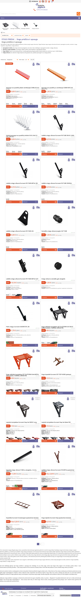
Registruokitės (16, 89)
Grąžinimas (23, 556)
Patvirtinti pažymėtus (65, 595)
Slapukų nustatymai (25, 574)
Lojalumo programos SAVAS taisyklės (29, 561)
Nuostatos (18, 595)
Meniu (2, 18)
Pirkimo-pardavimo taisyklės (27, 560)
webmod (56, 585)
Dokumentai (23, 572)
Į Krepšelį (16, 102)
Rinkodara (33, 595)
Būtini (12, 595)
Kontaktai (23, 571)
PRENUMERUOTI (49, 562)
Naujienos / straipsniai (26, 563)
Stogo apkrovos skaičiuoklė (27, 565)
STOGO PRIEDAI (8, 39)
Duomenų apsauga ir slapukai (27, 558)
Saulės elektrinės (24, 567)
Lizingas (23, 569)
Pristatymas (23, 552)
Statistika (26, 595)
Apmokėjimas (24, 554)
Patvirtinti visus (75, 595)
